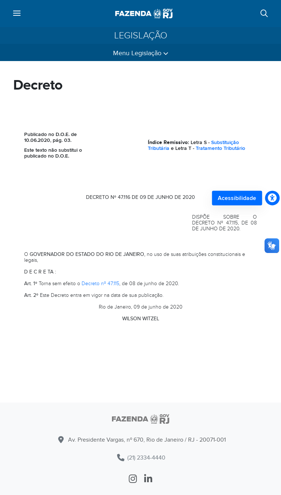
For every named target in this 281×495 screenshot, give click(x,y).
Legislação (140, 35)
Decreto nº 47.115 (100, 283)
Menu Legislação (140, 53)
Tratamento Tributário (220, 148)
